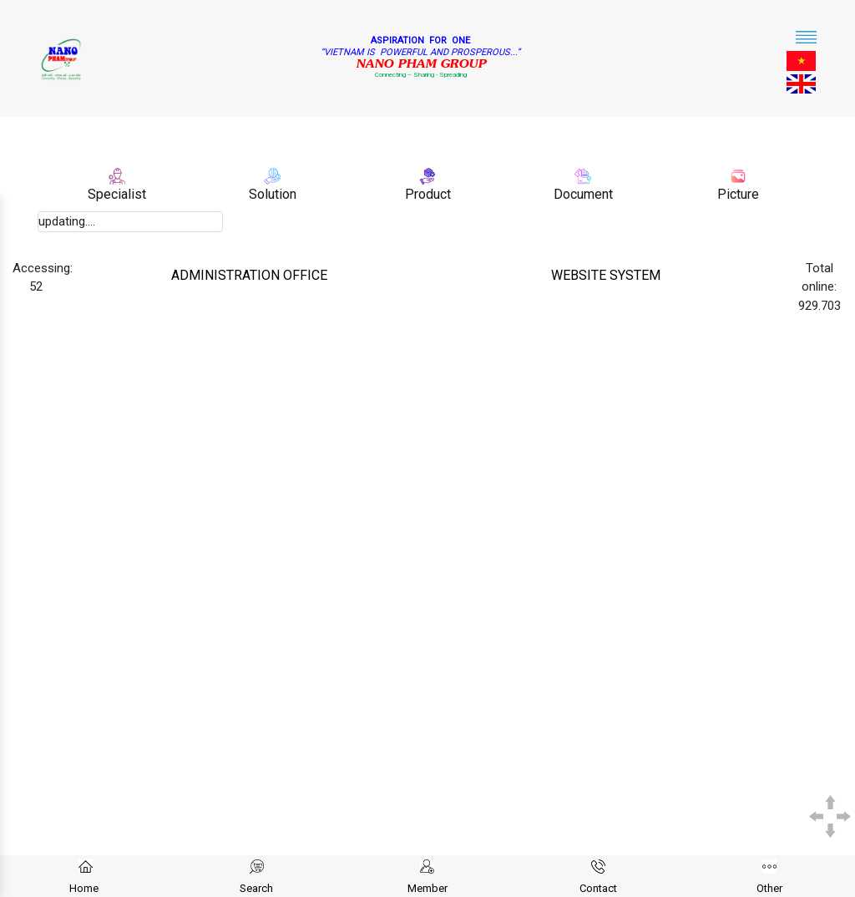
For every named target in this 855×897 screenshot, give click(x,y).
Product (428, 194)
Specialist (117, 194)
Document (583, 194)
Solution (272, 194)
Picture (738, 194)
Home (84, 888)
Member (427, 888)
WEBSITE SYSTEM (605, 275)
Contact (598, 888)
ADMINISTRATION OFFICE (249, 275)
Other (769, 888)
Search (256, 888)
